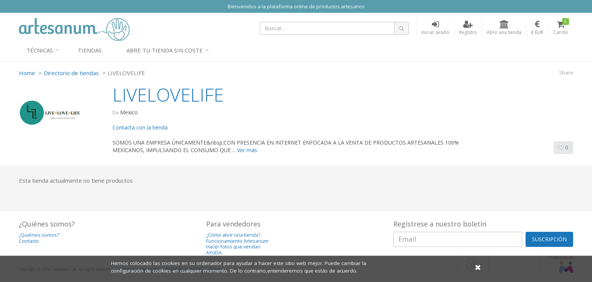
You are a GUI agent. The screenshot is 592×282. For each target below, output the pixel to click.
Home (27, 73)
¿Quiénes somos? (39, 235)
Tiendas (90, 50)
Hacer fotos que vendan (233, 246)
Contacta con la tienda (140, 127)
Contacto (29, 241)
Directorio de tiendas (71, 73)
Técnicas (39, 50)
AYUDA (214, 253)
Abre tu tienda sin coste (164, 50)
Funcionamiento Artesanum (237, 241)
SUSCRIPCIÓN (549, 239)
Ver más (247, 150)
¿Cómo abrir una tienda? (233, 235)
